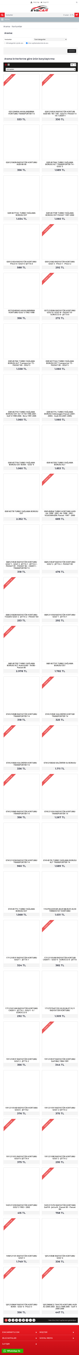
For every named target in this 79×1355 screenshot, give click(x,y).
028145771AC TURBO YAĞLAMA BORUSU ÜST (22, 214)
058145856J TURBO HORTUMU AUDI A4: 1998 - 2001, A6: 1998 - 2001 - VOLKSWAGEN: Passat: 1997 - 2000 (60, 513)
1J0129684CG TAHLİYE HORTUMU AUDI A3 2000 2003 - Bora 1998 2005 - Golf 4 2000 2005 (60, 1306)
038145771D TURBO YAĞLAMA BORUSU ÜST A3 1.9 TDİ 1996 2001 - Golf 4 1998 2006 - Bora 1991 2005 (21, 414)
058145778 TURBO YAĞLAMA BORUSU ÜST (21, 512)
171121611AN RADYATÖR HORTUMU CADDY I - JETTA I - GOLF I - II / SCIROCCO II (21, 1010)
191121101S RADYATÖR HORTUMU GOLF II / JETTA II (21, 1157)
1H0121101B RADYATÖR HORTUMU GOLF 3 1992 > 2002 (21, 1206)
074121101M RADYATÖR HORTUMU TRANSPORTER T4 (21, 861)
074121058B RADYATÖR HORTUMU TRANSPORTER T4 (21, 715)
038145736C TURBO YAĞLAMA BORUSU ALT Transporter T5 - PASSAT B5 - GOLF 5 (21, 363)
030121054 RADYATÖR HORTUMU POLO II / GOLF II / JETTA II (21, 262)
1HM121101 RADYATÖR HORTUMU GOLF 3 (21, 1257)
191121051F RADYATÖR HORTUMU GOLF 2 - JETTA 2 (21, 1060)
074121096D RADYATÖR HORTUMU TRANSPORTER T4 (21, 812)
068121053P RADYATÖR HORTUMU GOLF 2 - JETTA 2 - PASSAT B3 (59, 563)
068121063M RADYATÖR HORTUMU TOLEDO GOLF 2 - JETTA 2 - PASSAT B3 (21, 616)
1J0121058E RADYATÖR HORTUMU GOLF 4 (60, 1257)
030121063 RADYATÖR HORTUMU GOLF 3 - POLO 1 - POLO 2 (60, 262)
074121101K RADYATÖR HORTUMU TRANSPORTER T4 (59, 812)
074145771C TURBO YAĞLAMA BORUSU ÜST (21, 910)
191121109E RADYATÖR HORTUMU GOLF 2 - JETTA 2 (59, 1157)
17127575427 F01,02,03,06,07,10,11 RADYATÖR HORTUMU (60, 1009)
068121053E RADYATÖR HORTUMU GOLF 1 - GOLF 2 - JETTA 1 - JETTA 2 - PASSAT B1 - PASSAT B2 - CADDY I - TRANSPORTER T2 (21, 565)
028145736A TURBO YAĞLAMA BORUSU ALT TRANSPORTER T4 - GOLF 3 (59, 164)
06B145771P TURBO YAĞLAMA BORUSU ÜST (59, 664)
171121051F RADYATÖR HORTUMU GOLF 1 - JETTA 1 (21, 958)
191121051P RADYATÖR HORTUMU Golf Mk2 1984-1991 (59, 1060)
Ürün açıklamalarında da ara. (37, 43)
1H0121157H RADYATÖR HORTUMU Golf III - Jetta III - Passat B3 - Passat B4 (60, 1207)
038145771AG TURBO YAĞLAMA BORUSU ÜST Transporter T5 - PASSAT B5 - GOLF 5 (60, 363)
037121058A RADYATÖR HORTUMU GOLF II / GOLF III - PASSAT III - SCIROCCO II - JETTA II (59, 312)
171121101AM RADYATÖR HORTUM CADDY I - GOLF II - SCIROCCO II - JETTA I (60, 959)
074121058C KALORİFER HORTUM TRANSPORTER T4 (59, 715)
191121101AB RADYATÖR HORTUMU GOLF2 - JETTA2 (21, 1109)
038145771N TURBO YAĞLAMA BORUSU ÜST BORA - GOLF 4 (21, 463)
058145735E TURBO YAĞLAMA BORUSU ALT (60, 463)
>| (34, 1320)
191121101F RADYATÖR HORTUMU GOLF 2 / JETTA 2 (59, 1109)
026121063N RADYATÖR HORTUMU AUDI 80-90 (21, 163)
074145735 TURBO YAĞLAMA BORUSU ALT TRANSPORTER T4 (60, 861)
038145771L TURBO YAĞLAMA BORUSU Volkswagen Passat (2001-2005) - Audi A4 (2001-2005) (59, 414)
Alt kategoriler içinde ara (13, 43)
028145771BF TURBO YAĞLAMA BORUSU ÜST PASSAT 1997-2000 (60, 214)
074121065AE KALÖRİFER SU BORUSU (60, 763)
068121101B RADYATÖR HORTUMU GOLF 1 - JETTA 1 (59, 616)
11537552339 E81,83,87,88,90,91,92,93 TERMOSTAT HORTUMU (59, 910)
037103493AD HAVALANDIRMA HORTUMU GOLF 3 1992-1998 (21, 311)
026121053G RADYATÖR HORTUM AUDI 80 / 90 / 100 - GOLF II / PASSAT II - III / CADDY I (59, 113)
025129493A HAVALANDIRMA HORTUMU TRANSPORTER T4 (21, 112)
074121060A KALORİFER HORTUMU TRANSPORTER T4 (21, 764)
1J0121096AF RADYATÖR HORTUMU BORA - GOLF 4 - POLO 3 (21, 1305)
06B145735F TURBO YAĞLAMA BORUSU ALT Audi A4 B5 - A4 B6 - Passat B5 (21, 665)
